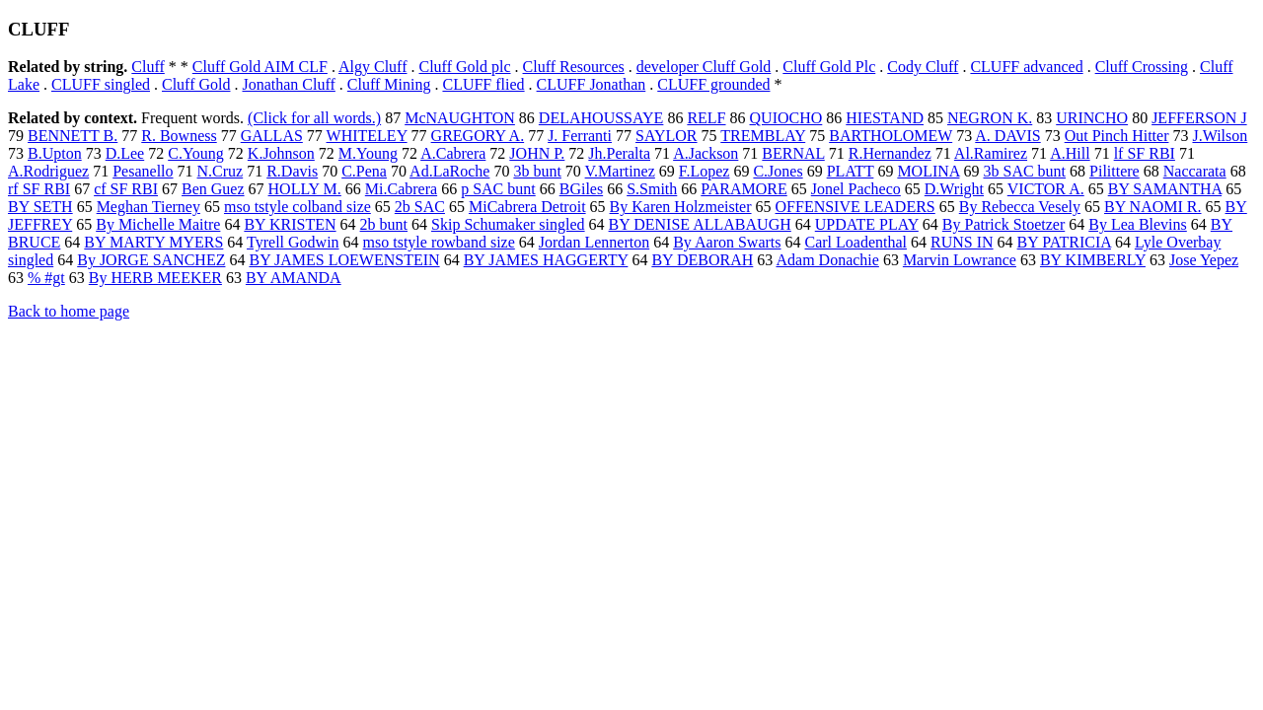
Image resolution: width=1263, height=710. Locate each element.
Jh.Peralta (619, 153)
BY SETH (40, 206)
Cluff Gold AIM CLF (260, 66)
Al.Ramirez (990, 153)
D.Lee (125, 153)
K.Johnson (281, 153)
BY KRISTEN (289, 224)
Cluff (147, 66)
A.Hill (1069, 153)
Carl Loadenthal (856, 242)
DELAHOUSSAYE (601, 117)
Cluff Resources (574, 66)
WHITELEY (367, 135)
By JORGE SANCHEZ (151, 259)
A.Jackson (705, 153)
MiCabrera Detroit (527, 206)
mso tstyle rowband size (439, 242)
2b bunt (384, 224)
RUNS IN (962, 242)
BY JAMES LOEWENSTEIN (344, 259)
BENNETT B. (72, 135)
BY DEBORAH (702, 259)
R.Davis (292, 171)
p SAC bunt (498, 188)
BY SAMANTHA (1165, 188)
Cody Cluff (922, 66)
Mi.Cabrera (401, 188)
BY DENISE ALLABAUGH (700, 224)
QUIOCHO (786, 117)
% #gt (46, 277)
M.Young (368, 153)
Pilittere (1114, 171)
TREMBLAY (762, 135)
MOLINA (928, 171)
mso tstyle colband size (297, 206)
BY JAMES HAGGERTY (546, 259)
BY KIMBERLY (1093, 259)
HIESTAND (885, 117)
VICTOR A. (1045, 188)
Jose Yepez (1203, 259)
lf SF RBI (1144, 153)
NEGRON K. (989, 117)
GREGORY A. (478, 135)
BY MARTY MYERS (153, 242)
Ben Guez (213, 188)
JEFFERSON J (1199, 117)
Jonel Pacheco (856, 188)
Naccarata (1194, 171)
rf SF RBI (39, 188)
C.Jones (777, 171)
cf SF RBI (126, 188)
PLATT (850, 171)
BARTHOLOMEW (890, 135)
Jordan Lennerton (594, 242)
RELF (706, 117)
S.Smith (652, 188)
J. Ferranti (580, 135)
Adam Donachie (827, 259)
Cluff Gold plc (464, 66)
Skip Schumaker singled (508, 224)
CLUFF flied (483, 84)
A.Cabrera (452, 153)
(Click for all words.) (314, 117)
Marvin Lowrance (959, 259)
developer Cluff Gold (704, 66)
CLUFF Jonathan (591, 84)
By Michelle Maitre (158, 224)
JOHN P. (536, 153)
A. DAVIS (1007, 135)
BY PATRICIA (1064, 242)
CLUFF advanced (1026, 66)
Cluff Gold (196, 84)
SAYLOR (666, 135)
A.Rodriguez (48, 171)
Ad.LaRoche (449, 171)
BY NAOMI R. (1153, 206)
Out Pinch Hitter (1117, 135)
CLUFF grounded (713, 84)
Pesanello (142, 171)
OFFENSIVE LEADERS (855, 206)
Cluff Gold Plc (828, 66)
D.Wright (954, 188)
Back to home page (68, 311)
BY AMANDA (293, 277)
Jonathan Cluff (288, 84)
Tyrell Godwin (293, 242)
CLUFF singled (100, 84)
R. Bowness (178, 135)
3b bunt (536, 171)
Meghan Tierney (148, 206)
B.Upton (55, 153)
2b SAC (420, 206)
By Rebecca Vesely (1019, 206)
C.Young (196, 153)
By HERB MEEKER (155, 277)
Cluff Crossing (1141, 66)
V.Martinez (620, 171)
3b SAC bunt (1024, 171)
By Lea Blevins (1137, 224)
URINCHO (1092, 117)
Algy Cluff (372, 66)
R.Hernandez (890, 153)
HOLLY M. (304, 188)
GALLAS (272, 135)
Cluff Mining (389, 84)
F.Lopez (704, 171)
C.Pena (364, 171)
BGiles (581, 188)
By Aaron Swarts (726, 242)
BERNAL (793, 153)
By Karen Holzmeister (681, 206)
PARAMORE (743, 188)
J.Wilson (1219, 135)
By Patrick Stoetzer (1003, 224)
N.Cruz (220, 171)
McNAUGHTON (460, 117)
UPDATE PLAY (867, 224)
